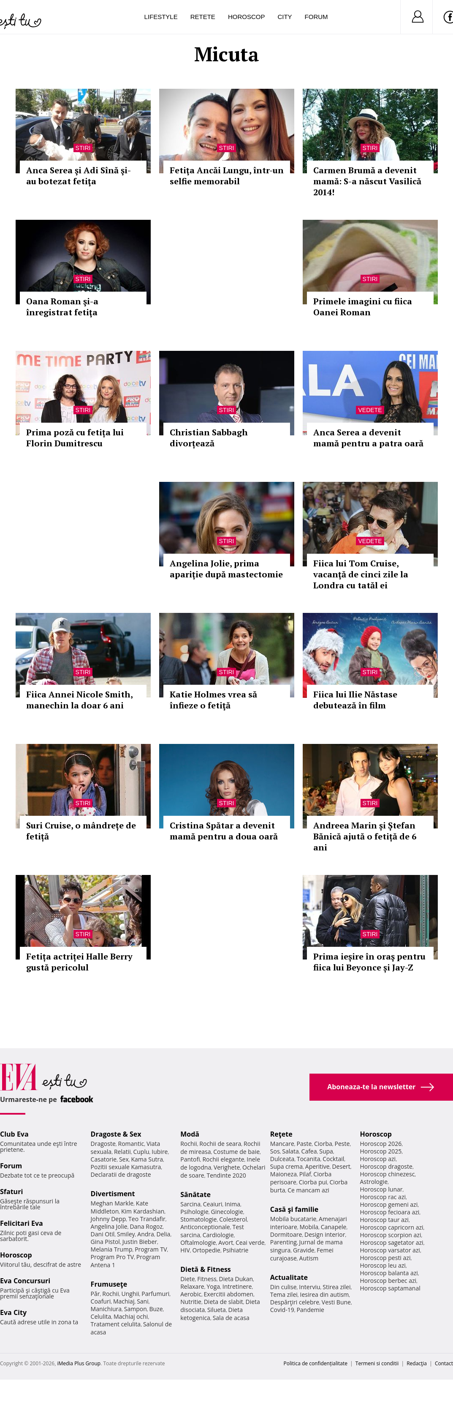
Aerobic (190, 1294)
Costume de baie (236, 1152)
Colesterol (233, 1219)
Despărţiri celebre (294, 1302)
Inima (232, 1204)
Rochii (110, 1294)
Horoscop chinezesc (387, 1174)
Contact (444, 1363)
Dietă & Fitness (205, 1269)
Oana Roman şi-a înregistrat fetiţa (62, 306)
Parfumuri (155, 1294)
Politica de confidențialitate (315, 1363)
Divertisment (113, 1193)
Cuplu (141, 1152)
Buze (156, 1309)
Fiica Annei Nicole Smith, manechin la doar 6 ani (79, 700)
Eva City (13, 1312)
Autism (309, 1258)
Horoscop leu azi (382, 1265)
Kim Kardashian (142, 1211)
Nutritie (190, 1302)
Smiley (126, 1234)
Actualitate (289, 1277)
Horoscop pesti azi (385, 1258)
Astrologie (374, 1182)
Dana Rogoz (146, 1226)
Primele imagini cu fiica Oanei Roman (362, 306)
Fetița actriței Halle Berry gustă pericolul (79, 962)
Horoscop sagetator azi (391, 1242)
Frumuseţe (109, 1284)
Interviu (309, 1287)
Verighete (227, 1167)
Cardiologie (218, 1235)
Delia (164, 1234)
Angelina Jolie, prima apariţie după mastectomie (226, 569)
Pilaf (305, 1174)
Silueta (216, 1310)
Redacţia (417, 1363)
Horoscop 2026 (380, 1144)
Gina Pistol (105, 1242)
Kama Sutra (147, 1159)
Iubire (160, 1152)
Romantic (131, 1144)
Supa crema (286, 1166)
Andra (145, 1234)
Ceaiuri (212, 1204)
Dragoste (103, 1144)
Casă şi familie (294, 1209)
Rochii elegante (223, 1159)
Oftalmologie (198, 1242)
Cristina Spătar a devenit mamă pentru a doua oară (224, 831)
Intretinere (237, 1286)
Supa (326, 1151)
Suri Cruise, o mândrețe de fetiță (81, 831)
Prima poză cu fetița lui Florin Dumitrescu (75, 437)
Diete (187, 1279)
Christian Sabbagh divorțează (209, 437)
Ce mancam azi (308, 1190)
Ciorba (323, 1144)
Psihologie (194, 1212)
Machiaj (124, 1301)
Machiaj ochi (131, 1316)
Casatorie (104, 1159)
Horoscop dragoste (386, 1166)
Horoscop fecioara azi (389, 1212)
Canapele (334, 1227)
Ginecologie (227, 1212)
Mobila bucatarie (293, 1219)
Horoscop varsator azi (390, 1250)
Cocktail (333, 1159)
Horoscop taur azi (384, 1220)
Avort (225, 1242)
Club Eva (14, 1134)
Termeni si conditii (377, 1363)
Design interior (324, 1234)
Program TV (151, 1249)
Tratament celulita (116, 1324)
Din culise (283, 1287)
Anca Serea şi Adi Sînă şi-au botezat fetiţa (78, 175)
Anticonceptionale (205, 1227)
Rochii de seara (220, 1144)
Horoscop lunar (381, 1189)
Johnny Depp (108, 1219)
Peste (342, 1144)
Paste (304, 1144)
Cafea (309, 1151)
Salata (290, 1151)
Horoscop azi (378, 1159)
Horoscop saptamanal (390, 1288)
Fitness (207, 1279)
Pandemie (310, 1310)
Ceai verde (250, 1242)
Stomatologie (198, 1219)
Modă (189, 1134)
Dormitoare (286, 1234)
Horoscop (246, 16)
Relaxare (192, 1286)
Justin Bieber (139, 1242)
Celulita (101, 1316)
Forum (316, 16)
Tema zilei (284, 1294)
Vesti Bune (336, 1302)
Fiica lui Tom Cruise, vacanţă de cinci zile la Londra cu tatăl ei (360, 574)
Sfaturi (11, 1191)
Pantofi (190, 1159)
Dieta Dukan (236, 1279)
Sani (143, 1301)
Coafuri (101, 1301)
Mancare (282, 1144)
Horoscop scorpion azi (390, 1235)
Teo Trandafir (146, 1219)
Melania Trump (112, 1249)
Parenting (283, 1242)
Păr (95, 1294)
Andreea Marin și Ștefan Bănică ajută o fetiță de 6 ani (364, 836)
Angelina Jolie (109, 1226)
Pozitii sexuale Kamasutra (126, 1167)
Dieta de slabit (223, 1302)
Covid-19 (282, 1310)
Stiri (83, 148)
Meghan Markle (112, 1203)
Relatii (122, 1152)
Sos (275, 1151)
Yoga (213, 1286)
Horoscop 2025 (380, 1151)
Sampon (135, 1309)
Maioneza (283, 1174)
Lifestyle (161, 16)
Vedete (370, 410)
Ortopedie (206, 1250)
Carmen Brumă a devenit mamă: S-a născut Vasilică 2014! (367, 181)
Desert (341, 1166)
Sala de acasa (231, 1318)
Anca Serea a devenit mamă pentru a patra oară (368, 437)
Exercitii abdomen (228, 1294)
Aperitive (317, 1166)
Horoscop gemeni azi (389, 1204)
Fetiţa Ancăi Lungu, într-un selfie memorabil (227, 175)
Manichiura (106, 1309)
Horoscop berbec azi (388, 1281)
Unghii (130, 1294)
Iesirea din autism (324, 1294)
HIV (185, 1250)
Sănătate (195, 1194)
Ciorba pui (313, 1182)
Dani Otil (103, 1234)
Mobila (309, 1227)
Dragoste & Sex (116, 1134)
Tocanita (308, 1159)
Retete (202, 16)
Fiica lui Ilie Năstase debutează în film (355, 700)
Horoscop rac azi (383, 1197)
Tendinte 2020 (226, 1175)
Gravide (304, 1250)
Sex (124, 1159)
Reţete (281, 1134)
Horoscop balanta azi (389, 1273)
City (284, 16)
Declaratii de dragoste (121, 1174)
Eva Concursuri (25, 1280)
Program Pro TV (112, 1257)
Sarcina (190, 1204)
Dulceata (282, 1159)
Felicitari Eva (21, 1223)
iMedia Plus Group (78, 1363)
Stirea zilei (336, 1287)
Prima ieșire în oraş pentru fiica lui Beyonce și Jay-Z (369, 962)
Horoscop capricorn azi (391, 1227)
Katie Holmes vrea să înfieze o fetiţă (213, 700)
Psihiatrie (236, 1250)
